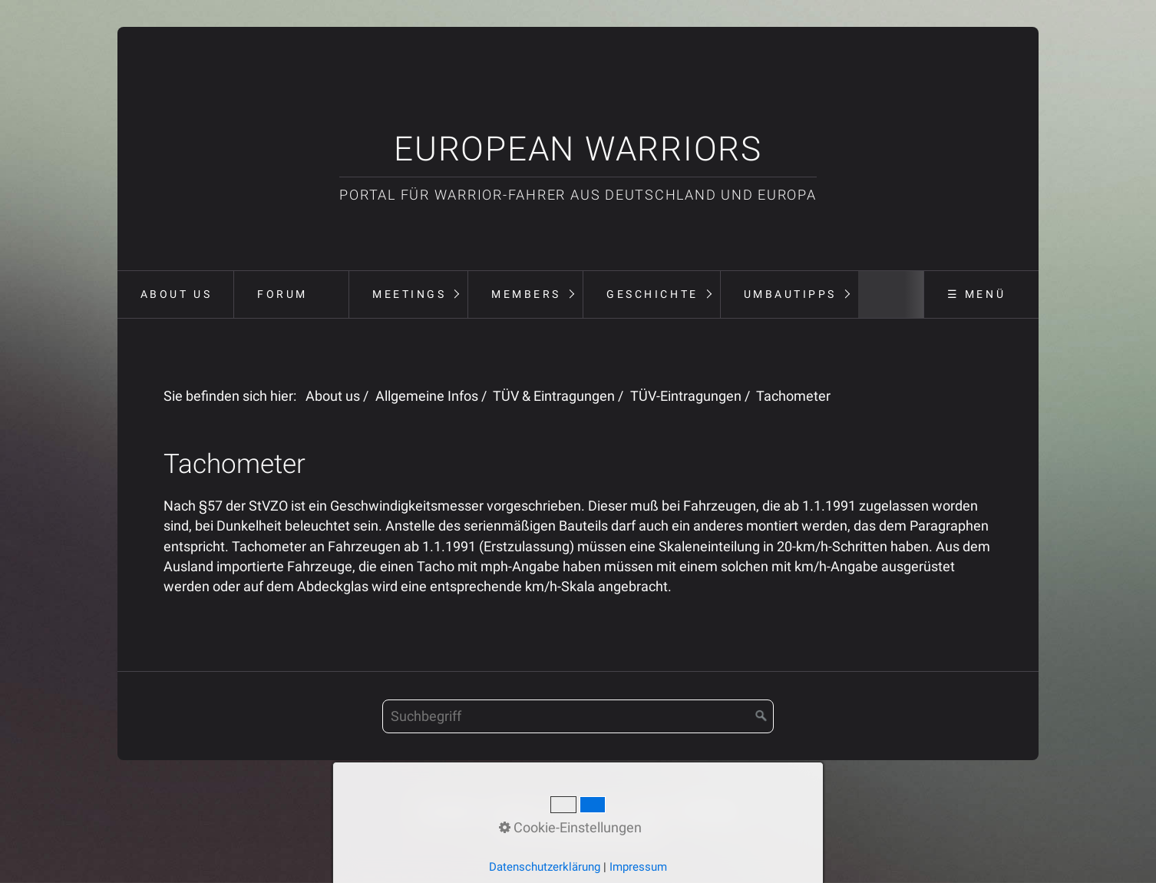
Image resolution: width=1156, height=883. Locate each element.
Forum (282, 294)
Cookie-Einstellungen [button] (570, 827)
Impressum (638, 867)
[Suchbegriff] (578, 716)
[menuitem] (175, 295)
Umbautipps (790, 294)
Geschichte (652, 294)
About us (176, 294)
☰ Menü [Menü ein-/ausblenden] (976, 294)
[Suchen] (761, 716)
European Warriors (578, 149)
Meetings (409, 294)
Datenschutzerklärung (544, 867)
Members (526, 294)
